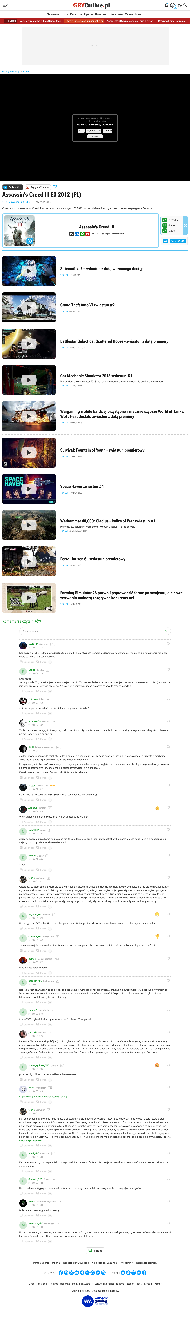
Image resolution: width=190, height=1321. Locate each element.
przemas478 (34, 721)
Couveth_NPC (35, 936)
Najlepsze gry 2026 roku (76, 1262)
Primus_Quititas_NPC (38, 1065)
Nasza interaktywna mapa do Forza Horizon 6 (131, 21)
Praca (139, 1283)
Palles (31, 1087)
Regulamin (42, 1283)
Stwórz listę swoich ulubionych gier (84, 21)
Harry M (32, 959)
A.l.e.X (31, 785)
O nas (31, 1283)
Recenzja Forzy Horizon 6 (171, 21)
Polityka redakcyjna (60, 1283)
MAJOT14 (33, 644)
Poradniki (116, 14)
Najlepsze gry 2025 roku (105, 1262)
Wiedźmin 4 (127, 1262)
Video (129, 14)
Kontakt (148, 1283)
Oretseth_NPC (35, 1179)
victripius (33, 699)
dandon (32, 855)
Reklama (119, 1283)
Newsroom (54, 14)
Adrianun (32, 808)
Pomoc (158, 1283)
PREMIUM (11, 21)
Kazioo (31, 670)
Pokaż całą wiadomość (30, 1140)
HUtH (31, 747)
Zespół (130, 1283)
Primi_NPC (33, 1153)
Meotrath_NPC (35, 1223)
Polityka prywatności (82, 1283)
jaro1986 (32, 1032)
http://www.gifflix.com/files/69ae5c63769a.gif (43, 1096)
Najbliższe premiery (146, 1262)
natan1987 (33, 830)
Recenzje (76, 14)
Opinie (88, 14)
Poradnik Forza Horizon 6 (46, 1262)
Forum (139, 14)
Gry (65, 14)
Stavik (31, 878)
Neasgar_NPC (35, 981)
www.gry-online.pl (11, 71)
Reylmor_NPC (35, 914)
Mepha (31, 1201)
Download (101, 14)
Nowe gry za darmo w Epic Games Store (41, 21)
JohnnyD (32, 1010)
